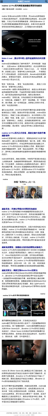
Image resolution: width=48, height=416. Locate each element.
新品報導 (11, 9)
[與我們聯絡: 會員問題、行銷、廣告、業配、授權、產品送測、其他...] (24, 413)
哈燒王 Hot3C (24, 1)
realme (25, 9)
